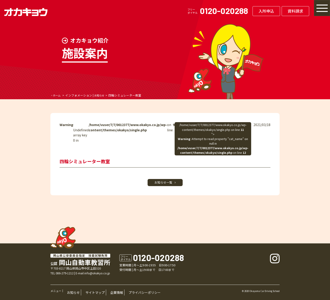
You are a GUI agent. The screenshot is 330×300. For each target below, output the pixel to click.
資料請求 (275, 11)
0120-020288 (203, 11)
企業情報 (101, 293)
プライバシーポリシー (124, 293)
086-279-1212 (65, 275)
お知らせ (102, 95)
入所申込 (245, 11)
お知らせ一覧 (165, 184)
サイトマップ (85, 293)
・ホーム (56, 95)
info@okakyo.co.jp (97, 275)
